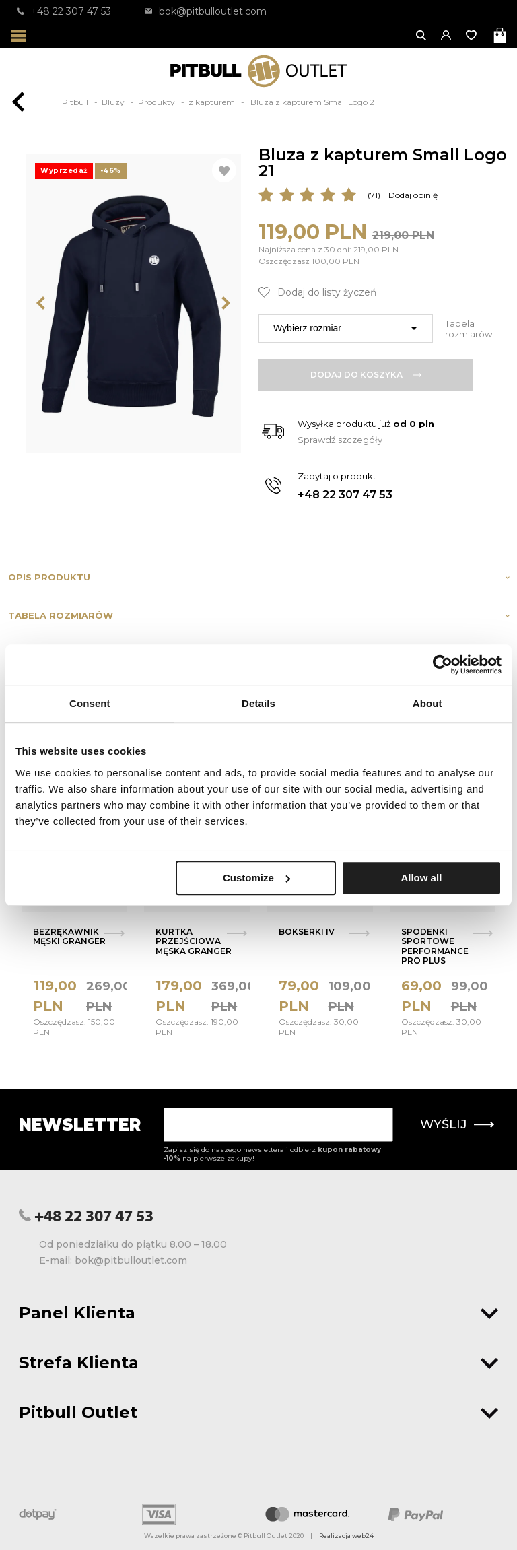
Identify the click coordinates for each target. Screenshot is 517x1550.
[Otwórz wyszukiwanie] (421, 35)
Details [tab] (258, 703)
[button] (446, 35)
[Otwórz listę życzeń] (472, 35)
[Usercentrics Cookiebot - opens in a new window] (443, 664)
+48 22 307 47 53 (64, 11)
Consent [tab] (89, 703)
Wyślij (457, 1124)
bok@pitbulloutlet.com (206, 11)
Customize (256, 877)
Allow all (421, 877)
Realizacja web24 (346, 1535)
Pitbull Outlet (258, 1412)
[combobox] (345, 328)
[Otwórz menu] (18, 35)
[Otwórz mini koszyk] (501, 35)
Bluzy (114, 102)
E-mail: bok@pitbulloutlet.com (113, 1260)
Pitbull (76, 102)
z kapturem (212, 102)
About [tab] (427, 703)
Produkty (157, 102)
